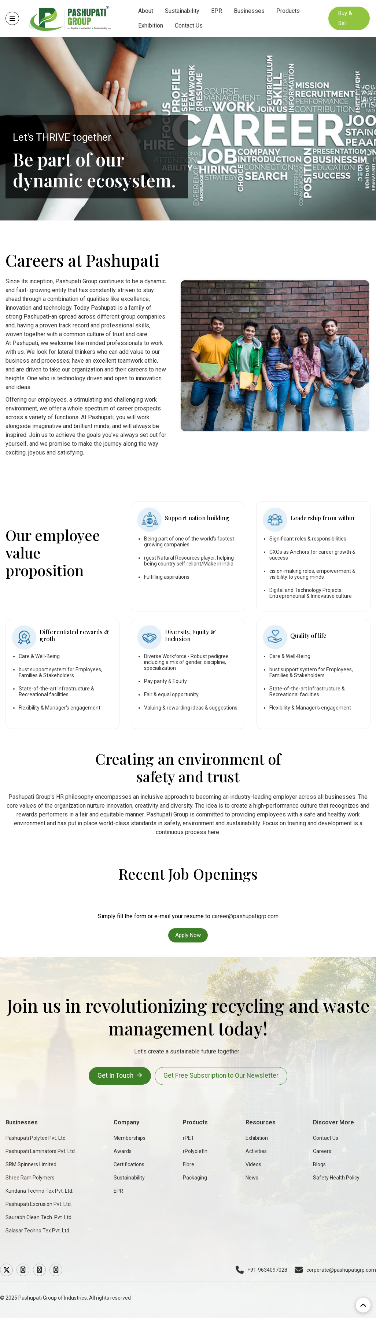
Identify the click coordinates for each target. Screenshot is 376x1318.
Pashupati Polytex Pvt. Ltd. (36, 1138)
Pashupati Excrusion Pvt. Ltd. (38, 1204)
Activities (256, 1151)
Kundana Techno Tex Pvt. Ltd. (39, 1191)
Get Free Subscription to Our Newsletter (222, 1076)
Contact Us (190, 25)
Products (289, 10)
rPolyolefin (195, 1151)
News (252, 1178)
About (146, 10)
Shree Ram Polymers (30, 1178)
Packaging (195, 1178)
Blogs (319, 1164)
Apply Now (188, 935)
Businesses (250, 10)
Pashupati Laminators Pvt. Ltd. (40, 1151)
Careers (322, 1151)
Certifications (129, 1164)
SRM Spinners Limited (30, 1164)
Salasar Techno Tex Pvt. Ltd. (37, 1230)
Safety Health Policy (336, 1178)
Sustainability (183, 10)
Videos (253, 1164)
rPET (188, 1138)
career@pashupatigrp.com (245, 916)
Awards (123, 1151)
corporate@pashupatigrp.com (335, 1270)
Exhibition (151, 25)
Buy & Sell (346, 18)
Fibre (188, 1164)
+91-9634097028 (261, 1270)
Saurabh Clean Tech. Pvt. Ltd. (39, 1217)
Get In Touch (118, 1075)
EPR (217, 10)
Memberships (129, 1138)
